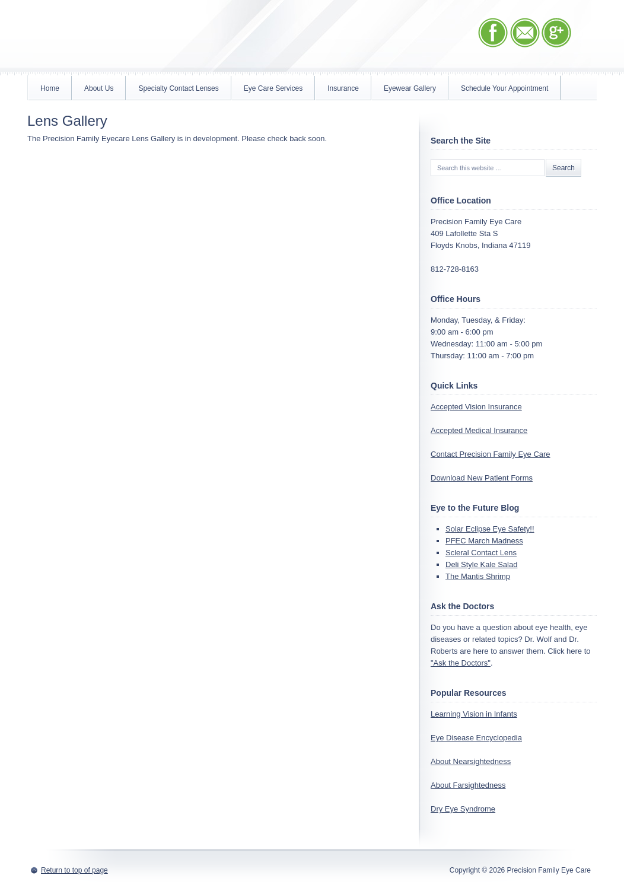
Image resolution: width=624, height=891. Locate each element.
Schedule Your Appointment (504, 88)
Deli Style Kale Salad (481, 564)
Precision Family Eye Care (154, 37)
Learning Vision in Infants (474, 713)
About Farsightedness (468, 785)
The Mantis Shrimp (477, 576)
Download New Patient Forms (482, 477)
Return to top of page (74, 870)
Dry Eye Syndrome (463, 808)
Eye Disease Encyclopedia (476, 737)
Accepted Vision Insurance (476, 406)
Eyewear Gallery (410, 88)
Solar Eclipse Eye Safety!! (489, 528)
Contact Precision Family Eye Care (490, 454)
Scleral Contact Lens (481, 552)
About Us (98, 88)
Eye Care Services (273, 88)
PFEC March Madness (484, 540)
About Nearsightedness (471, 761)
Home (49, 88)
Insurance (343, 88)
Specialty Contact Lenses (178, 88)
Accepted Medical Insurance (479, 430)
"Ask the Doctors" (461, 662)
